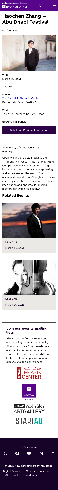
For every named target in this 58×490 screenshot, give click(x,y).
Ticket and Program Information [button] (29, 130)
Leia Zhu (11, 299)
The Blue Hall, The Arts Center (21, 98)
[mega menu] (53, 5)
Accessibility (48, 471)
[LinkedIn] (52, 453)
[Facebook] (17, 453)
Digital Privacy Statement (12, 473)
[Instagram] (41, 453)
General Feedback (31, 473)
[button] (39, 5)
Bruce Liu (11, 242)
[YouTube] (29, 453)
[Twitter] (5, 453)
